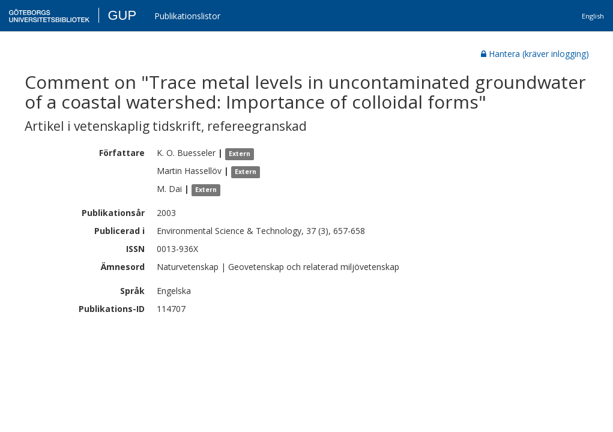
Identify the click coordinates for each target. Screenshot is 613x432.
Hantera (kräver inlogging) (535, 53)
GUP (121, 15)
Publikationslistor (187, 16)
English (593, 15)
